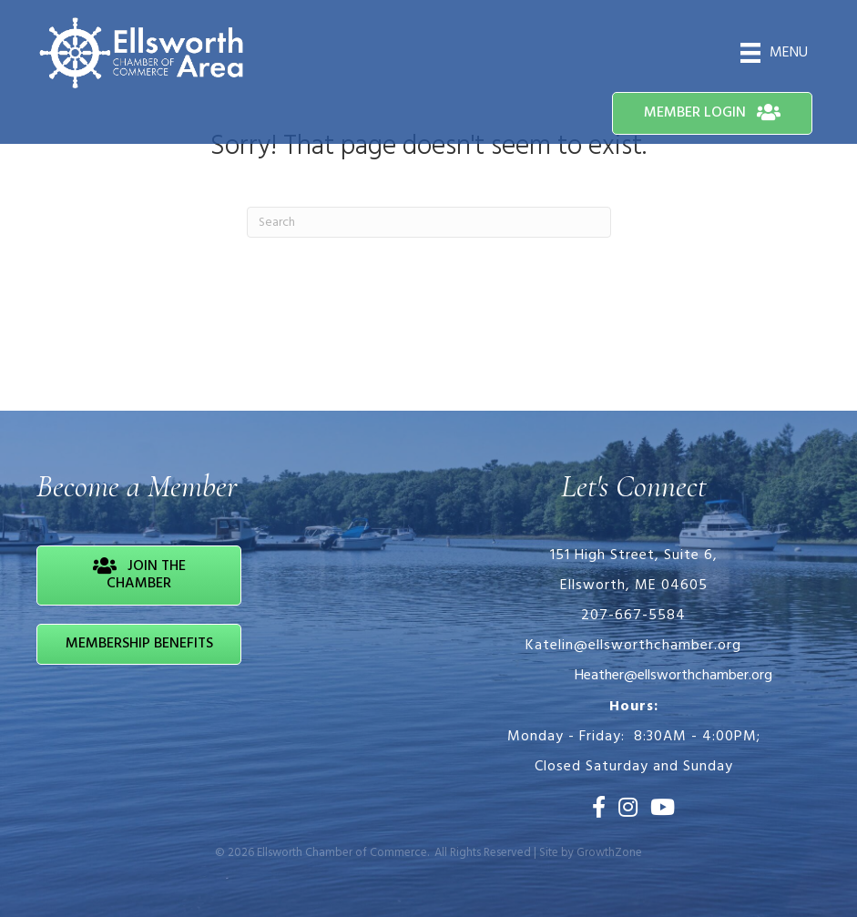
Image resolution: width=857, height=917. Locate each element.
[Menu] (774, 53)
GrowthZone (609, 852)
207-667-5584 (633, 615)
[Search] (429, 222)
